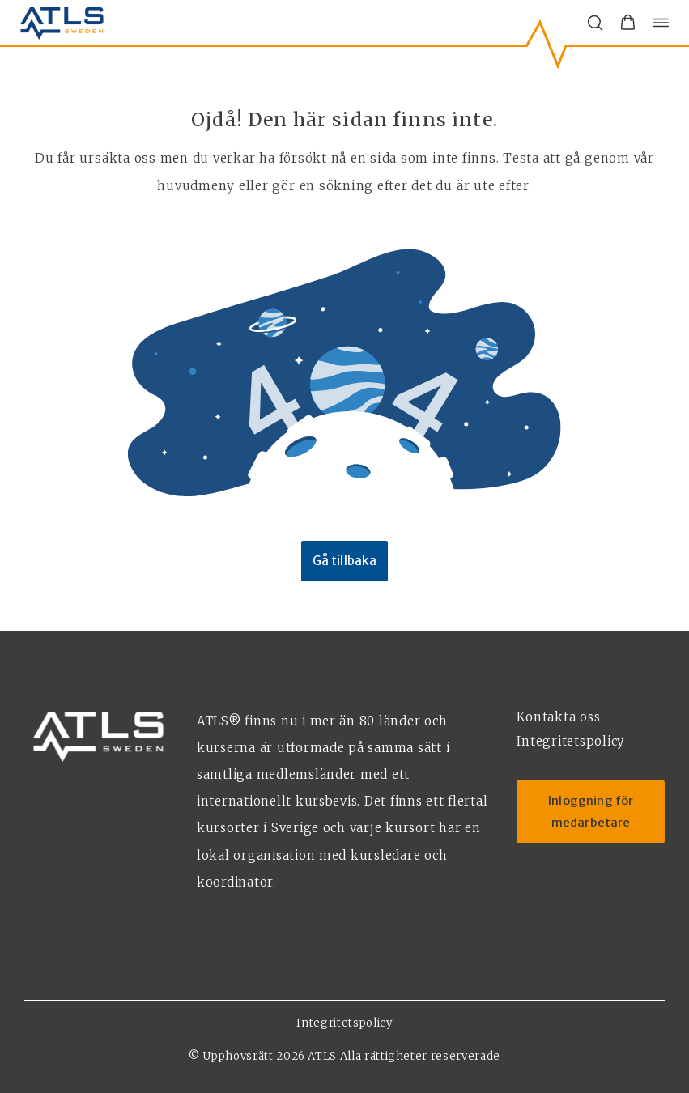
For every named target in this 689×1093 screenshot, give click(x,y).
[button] (627, 22)
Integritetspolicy (344, 1023)
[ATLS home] (62, 22)
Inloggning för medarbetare (590, 812)
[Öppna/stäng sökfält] (595, 22)
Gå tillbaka (345, 560)
